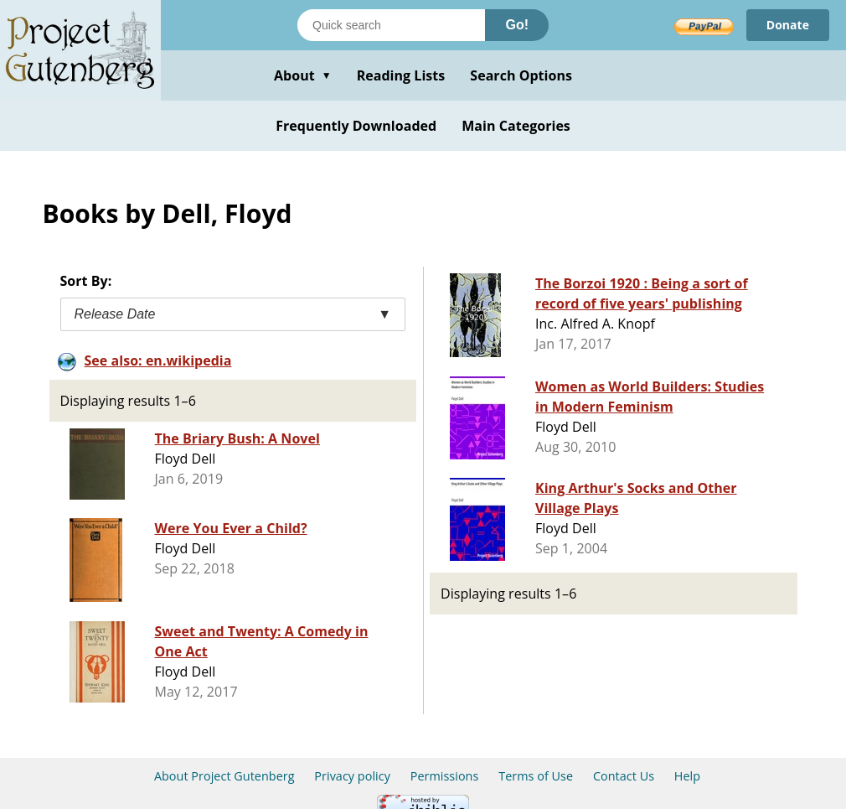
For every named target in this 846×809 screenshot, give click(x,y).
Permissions (444, 776)
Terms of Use (535, 776)
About (303, 75)
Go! (517, 25)
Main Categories (516, 126)
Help (687, 776)
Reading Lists (401, 75)
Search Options (521, 75)
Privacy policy (352, 776)
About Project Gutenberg (224, 776)
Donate (787, 25)
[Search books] (391, 25)
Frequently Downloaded (356, 126)
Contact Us (623, 776)
